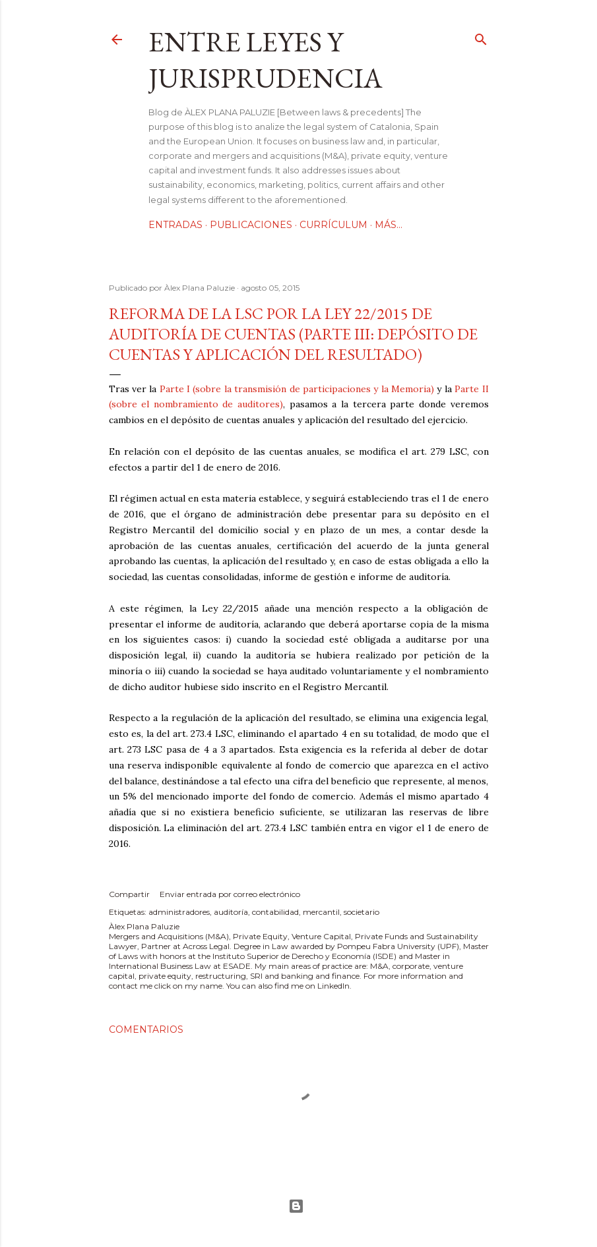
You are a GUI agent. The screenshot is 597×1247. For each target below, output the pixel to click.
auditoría (231, 912)
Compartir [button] (129, 894)
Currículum (333, 225)
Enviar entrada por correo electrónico (230, 894)
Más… (388, 225)
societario (361, 912)
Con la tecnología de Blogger (296, 1206)
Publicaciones (251, 225)
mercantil (321, 912)
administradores (179, 912)
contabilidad (275, 912)
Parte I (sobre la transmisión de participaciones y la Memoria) (297, 389)
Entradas (175, 225)
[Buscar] (481, 36)
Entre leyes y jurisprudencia (265, 60)
